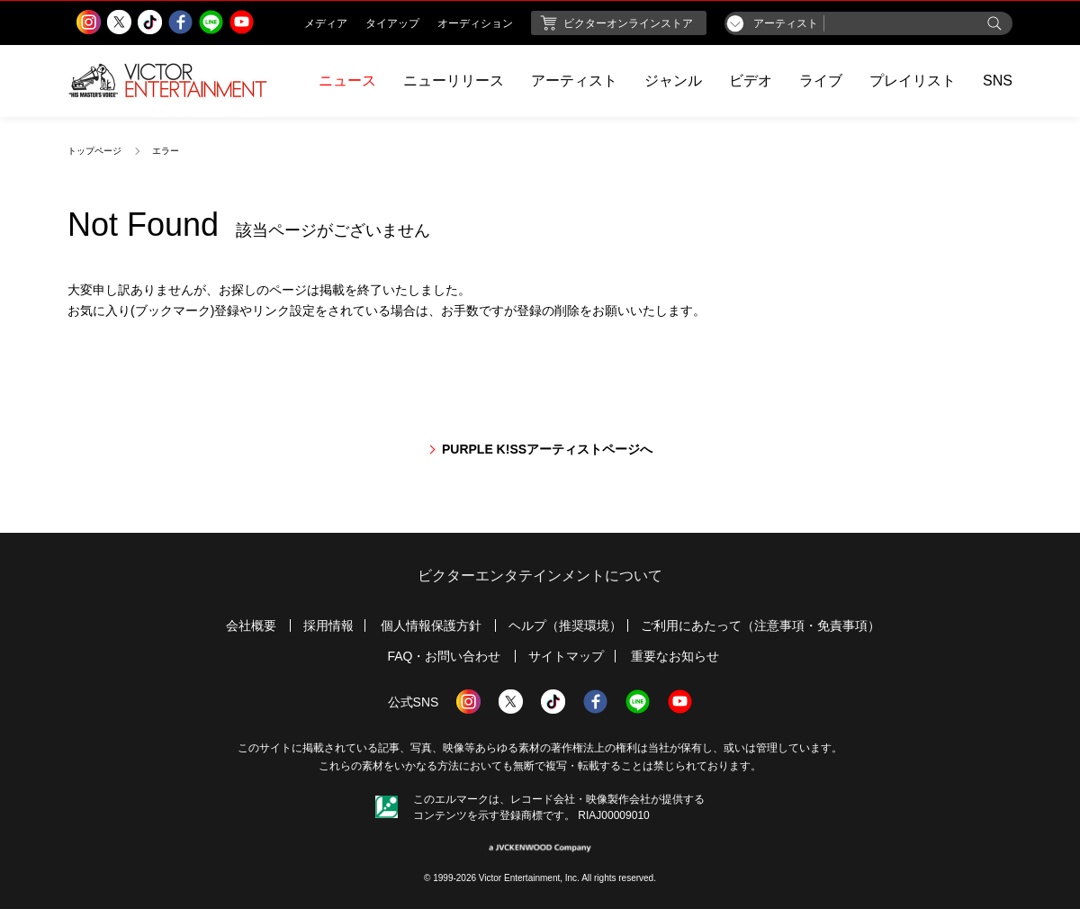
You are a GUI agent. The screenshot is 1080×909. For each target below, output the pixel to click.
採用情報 (328, 625)
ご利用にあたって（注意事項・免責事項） (760, 625)
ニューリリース (453, 80)
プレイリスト (912, 80)
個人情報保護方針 (431, 625)
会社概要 (251, 625)
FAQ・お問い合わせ (443, 656)
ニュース (347, 80)
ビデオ (750, 80)
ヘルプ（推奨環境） (565, 625)
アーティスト (574, 80)
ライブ (820, 80)
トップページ (95, 151)
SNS (997, 80)
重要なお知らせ (675, 656)
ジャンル (673, 80)
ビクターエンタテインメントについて (540, 575)
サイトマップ (566, 656)
